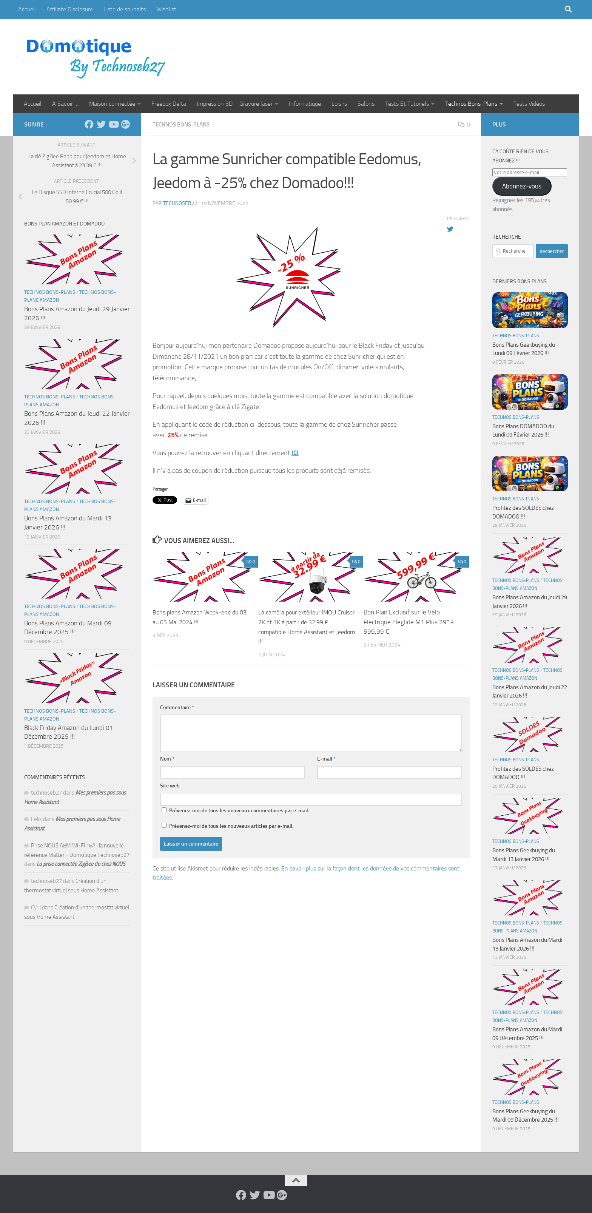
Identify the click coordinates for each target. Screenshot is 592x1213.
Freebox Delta (168, 103)
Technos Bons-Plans (471, 103)
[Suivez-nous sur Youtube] (113, 124)
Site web (170, 785)
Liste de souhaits (124, 9)
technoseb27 (180, 203)
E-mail (326, 758)
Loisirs (339, 103)
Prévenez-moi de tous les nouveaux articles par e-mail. (231, 826)
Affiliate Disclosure (69, 9)
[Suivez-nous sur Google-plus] (125, 124)
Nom (167, 758)
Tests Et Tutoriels (407, 103)
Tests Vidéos (529, 103)
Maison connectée (112, 103)
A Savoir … (65, 103)
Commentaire (177, 707)
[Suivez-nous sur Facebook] (89, 124)
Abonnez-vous (521, 186)
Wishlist (166, 9)
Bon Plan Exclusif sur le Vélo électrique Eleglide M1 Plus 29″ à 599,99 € (408, 621)
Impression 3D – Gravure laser (235, 103)
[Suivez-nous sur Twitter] (101, 124)
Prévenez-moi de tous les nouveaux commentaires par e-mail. (239, 810)
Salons (366, 103)
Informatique (305, 103)
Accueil (27, 9)
